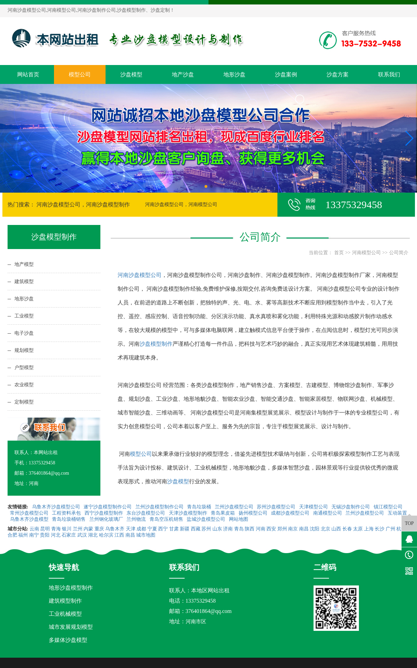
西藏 (195, 528)
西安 (271, 528)
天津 (130, 528)
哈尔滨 (106, 535)
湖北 (93, 535)
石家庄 (69, 535)
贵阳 (45, 535)
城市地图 (145, 535)
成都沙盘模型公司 (291, 513)
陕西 (249, 528)
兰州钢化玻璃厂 (106, 519)
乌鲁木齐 (114, 528)
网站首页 (28, 74)
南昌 (304, 528)
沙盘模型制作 (156, 344)
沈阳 (314, 528)
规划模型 (24, 350)
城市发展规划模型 (71, 627)
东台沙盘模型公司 (146, 513)
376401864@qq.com (209, 611)
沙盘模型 (131, 74)
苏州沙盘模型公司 (277, 506)
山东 (217, 528)
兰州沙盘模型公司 (235, 506)
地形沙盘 (234, 74)
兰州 (78, 528)
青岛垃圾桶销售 (69, 519)
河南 (260, 528)
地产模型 (24, 264)
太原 (358, 528)
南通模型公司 (328, 513)
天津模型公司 (314, 506)
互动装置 (397, 513)
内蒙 (88, 528)
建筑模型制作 (65, 601)
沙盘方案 (338, 74)
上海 (369, 528)
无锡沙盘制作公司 (351, 506)
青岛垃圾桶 (199, 506)
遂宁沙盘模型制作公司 (108, 506)
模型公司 (80, 74)
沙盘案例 (286, 74)
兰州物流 (137, 519)
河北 (56, 535)
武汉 (82, 535)
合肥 (12, 535)
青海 (56, 528)
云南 (34, 528)
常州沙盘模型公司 (30, 513)
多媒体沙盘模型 (68, 640)
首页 (339, 252)
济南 (228, 528)
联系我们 (389, 74)
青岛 (239, 528)
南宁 (34, 535)
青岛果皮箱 (223, 513)
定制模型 (24, 402)
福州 (23, 535)
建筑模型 (24, 281)
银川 (67, 528)
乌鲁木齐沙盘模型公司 (56, 506)
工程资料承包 (67, 513)
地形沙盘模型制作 (71, 588)
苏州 (206, 528)
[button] (206, 186)
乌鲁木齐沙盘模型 (30, 519)
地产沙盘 (183, 74)
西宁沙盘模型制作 (104, 513)
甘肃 (174, 528)
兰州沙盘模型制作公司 (160, 506)
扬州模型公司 (254, 513)
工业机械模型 (65, 614)
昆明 (45, 528)
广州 (390, 528)
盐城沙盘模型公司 (207, 519)
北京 (325, 528)
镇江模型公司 (388, 506)
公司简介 (398, 252)
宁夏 (152, 528)
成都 (141, 528)
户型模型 (24, 367)
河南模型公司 (366, 252)
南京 (293, 528)
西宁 (163, 528)
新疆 (184, 528)
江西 (119, 535)
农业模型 (24, 384)
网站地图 (239, 519)
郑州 (282, 528)
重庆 (99, 528)
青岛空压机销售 (167, 519)
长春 (347, 528)
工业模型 (24, 316)
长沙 (379, 528)
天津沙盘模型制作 (189, 513)
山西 (336, 528)
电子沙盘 (24, 333)
